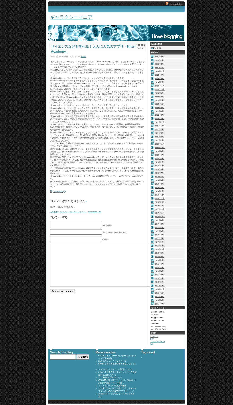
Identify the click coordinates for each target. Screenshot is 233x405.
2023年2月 (159, 100)
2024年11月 (160, 71)
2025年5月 (159, 68)
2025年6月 (159, 64)
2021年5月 (159, 133)
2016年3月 (159, 275)
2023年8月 (159, 97)
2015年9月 (159, 296)
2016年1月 (159, 282)
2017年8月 (159, 224)
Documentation (158, 312)
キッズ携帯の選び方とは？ (110, 377)
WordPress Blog (158, 326)
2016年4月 (159, 271)
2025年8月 (159, 57)
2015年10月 (160, 293)
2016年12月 (160, 246)
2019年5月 (159, 180)
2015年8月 (159, 300)
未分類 (83, 57)
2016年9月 (159, 253)
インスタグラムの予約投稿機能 (112, 385)
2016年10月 (160, 249)
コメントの (157, 341)
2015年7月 (159, 304)
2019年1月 (159, 191)
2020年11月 (160, 144)
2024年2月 (159, 82)
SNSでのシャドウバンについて (112, 361)
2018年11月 (160, 198)
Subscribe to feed (176, 4)
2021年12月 (160, 122)
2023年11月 (160, 86)
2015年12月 (160, 286)
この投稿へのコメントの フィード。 (68, 212)
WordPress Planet (159, 329)
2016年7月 (159, 260)
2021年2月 (159, 140)
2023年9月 (159, 93)
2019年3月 (159, 187)
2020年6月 (159, 155)
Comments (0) (59, 191)
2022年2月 (159, 118)
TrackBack (94, 212)
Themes (154, 323)
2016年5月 (159, 267)
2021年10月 (160, 126)
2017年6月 (159, 231)
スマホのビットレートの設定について (115, 369)
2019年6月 (159, 177)
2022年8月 (159, 107)
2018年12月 (160, 195)
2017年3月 (159, 238)
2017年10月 (160, 216)
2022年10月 (160, 104)
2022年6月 (159, 111)
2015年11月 (160, 289)
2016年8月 (159, 256)
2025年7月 (159, 60)
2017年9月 (159, 220)
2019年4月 (159, 184)
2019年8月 (159, 169)
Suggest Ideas (157, 318)
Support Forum (157, 320)
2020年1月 (159, 162)
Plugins (154, 315)
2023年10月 (160, 89)
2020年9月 (159, 151)
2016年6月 (159, 264)
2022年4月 (159, 115)
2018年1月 (159, 206)
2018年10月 (160, 202)
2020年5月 (159, 158)
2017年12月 (160, 209)
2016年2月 (159, 278)
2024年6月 (159, 78)
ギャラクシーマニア (71, 17)
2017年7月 (159, 227)
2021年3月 (159, 137)
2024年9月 (159, 75)
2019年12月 (160, 166)
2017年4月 (159, 235)
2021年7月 (159, 129)
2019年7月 (159, 173)
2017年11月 (160, 213)
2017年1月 (159, 242)
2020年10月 (160, 147)
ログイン (154, 336)
